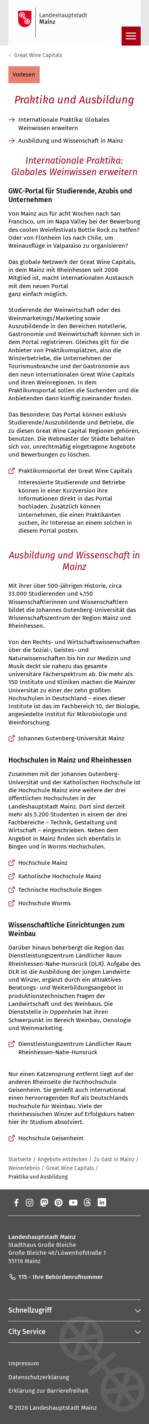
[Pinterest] (58, 1202)
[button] (24, 74)
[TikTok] (131, 1202)
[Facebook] (16, 1202)
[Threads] (87, 1202)
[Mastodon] (44, 1202)
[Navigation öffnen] (131, 36)
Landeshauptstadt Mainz (63, 1407)
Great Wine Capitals (38, 55)
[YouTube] (73, 1202)
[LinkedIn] (102, 1202)
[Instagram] (29, 1202)
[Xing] (116, 1202)
